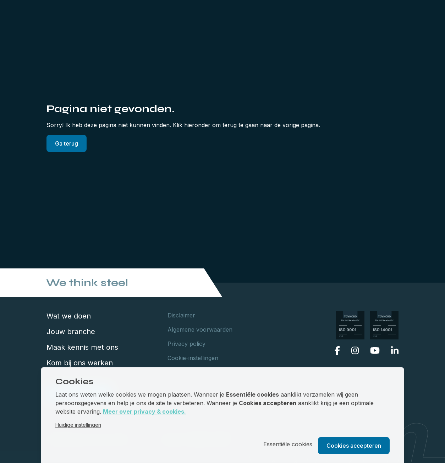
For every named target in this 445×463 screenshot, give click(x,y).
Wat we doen (68, 316)
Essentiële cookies (287, 444)
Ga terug (66, 143)
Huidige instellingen (78, 425)
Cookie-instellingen (192, 357)
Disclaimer (181, 315)
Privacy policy (186, 343)
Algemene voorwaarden (199, 329)
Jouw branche (70, 331)
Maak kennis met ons (82, 347)
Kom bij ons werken (79, 363)
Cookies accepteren (353, 445)
